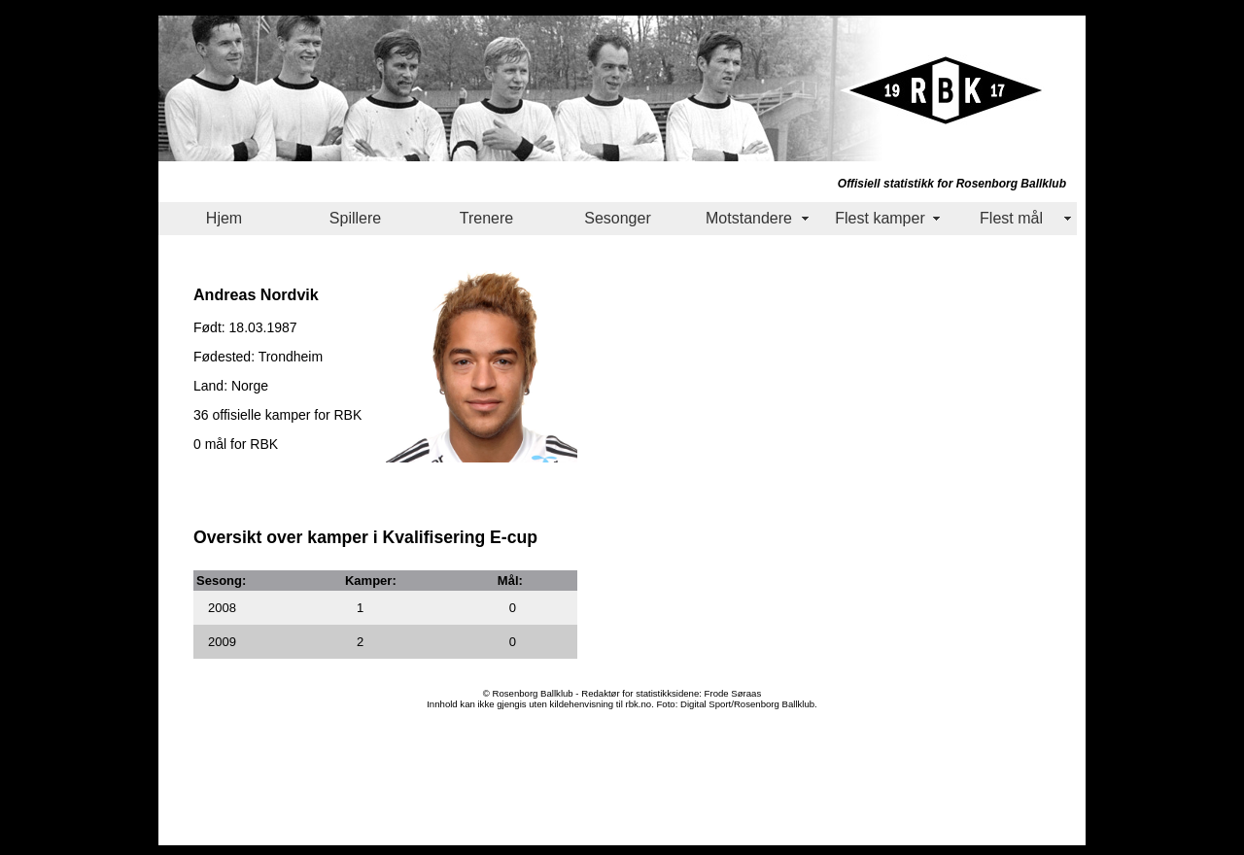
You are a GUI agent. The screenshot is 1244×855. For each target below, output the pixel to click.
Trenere (486, 218)
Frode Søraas (733, 693)
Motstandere (749, 218)
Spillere (355, 218)
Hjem (224, 218)
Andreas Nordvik (256, 294)
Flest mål (1011, 218)
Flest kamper (879, 218)
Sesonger (617, 218)
